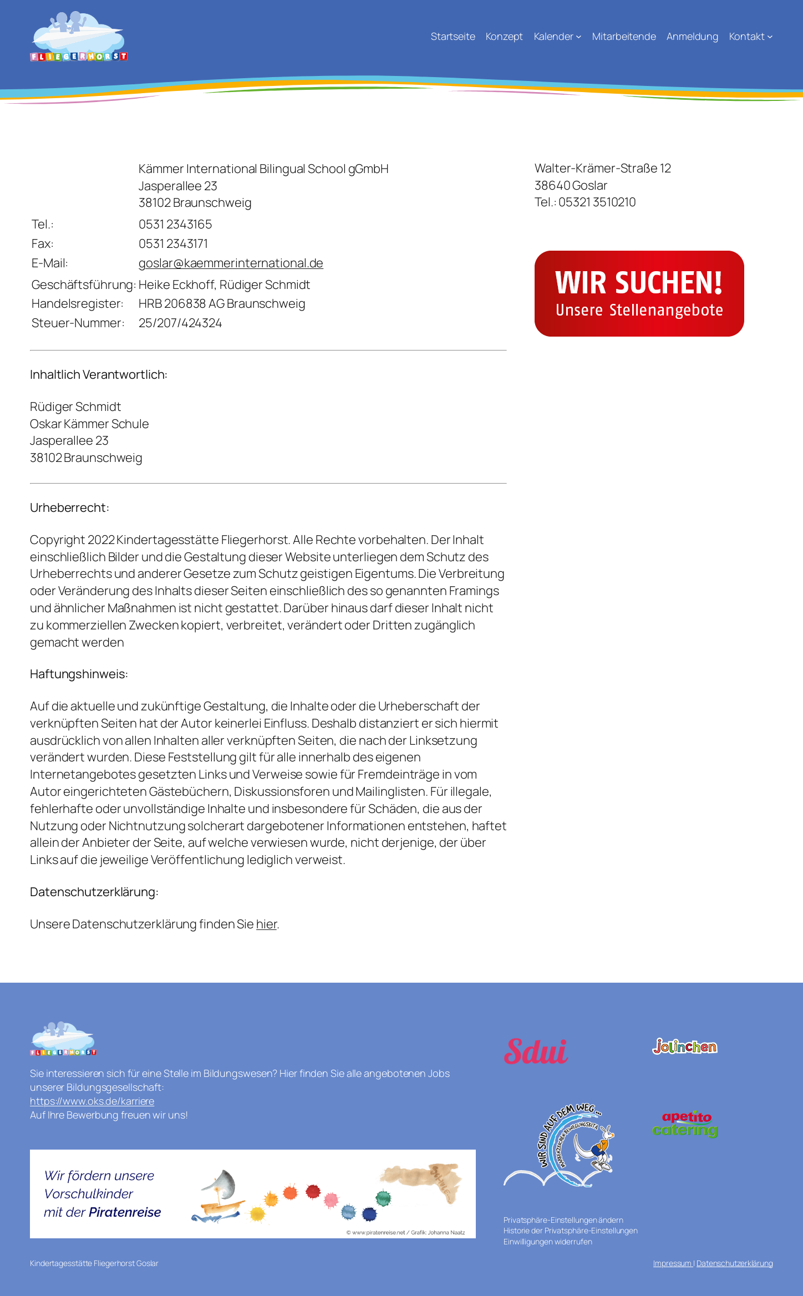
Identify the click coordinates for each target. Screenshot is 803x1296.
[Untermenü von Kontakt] (770, 36)
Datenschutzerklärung (735, 1263)
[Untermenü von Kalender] (579, 36)
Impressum (673, 1263)
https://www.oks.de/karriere (92, 1100)
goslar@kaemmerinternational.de (231, 263)
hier (266, 924)
